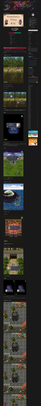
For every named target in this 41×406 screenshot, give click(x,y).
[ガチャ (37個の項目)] (29, 48)
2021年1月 (33, 113)
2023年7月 (33, 91)
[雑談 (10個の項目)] (37, 48)
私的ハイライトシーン (12, 34)
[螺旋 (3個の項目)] (36, 50)
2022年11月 (33, 98)
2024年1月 (33, 88)
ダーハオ (11, 43)
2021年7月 (33, 107)
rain (34, 62)
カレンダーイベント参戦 (31, 58)
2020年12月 (33, 114)
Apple (33, 34)
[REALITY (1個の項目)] (36, 51)
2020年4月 (33, 124)
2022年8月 (33, 102)
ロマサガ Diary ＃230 (30, 69)
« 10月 (29, 83)
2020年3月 (33, 125)
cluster (33, 39)
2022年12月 (33, 97)
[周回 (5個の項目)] (30, 49)
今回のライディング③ (13, 42)
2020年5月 (33, 123)
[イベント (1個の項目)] (29, 51)
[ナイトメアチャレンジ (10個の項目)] (33, 48)
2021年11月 (33, 104)
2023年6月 (33, 92)
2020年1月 (33, 128)
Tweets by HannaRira (30, 54)
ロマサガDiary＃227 (30, 74)
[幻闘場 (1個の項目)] (33, 51)
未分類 (33, 44)
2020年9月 (33, 118)
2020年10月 (33, 117)
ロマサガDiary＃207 (30, 62)
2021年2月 (33, 112)
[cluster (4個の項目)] (35, 49)
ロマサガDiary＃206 (30, 65)
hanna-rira (33, 17)
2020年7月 (33, 120)
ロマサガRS (33, 43)
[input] (33, 30)
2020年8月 (33, 119)
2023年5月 (33, 93)
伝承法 (11, 41)
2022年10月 (33, 99)
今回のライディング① (13, 35)
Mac (33, 35)
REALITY (33, 38)
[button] (37, 30)
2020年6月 (33, 122)
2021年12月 (33, 103)
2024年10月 (33, 87)
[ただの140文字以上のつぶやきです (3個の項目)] (31, 50)
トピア (33, 40)
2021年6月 (33, 108)
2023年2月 (33, 94)
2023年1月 (33, 96)
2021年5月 (33, 109)
